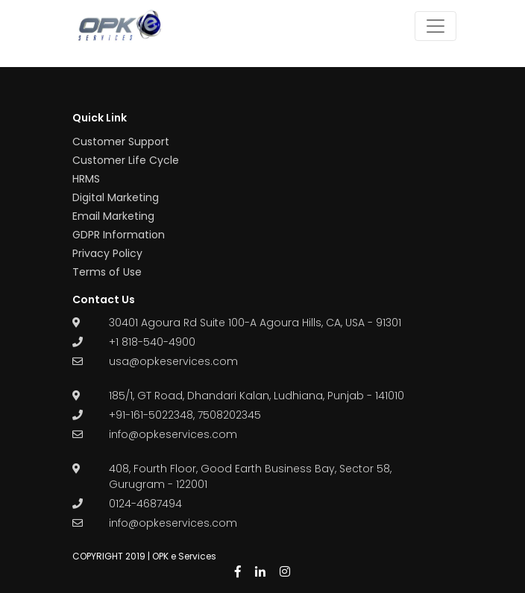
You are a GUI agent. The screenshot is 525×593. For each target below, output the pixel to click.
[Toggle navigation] (435, 26)
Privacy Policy (107, 253)
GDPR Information (118, 234)
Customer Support (120, 141)
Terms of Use (107, 271)
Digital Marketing (115, 197)
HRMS (86, 178)
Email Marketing (113, 216)
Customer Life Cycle (125, 160)
